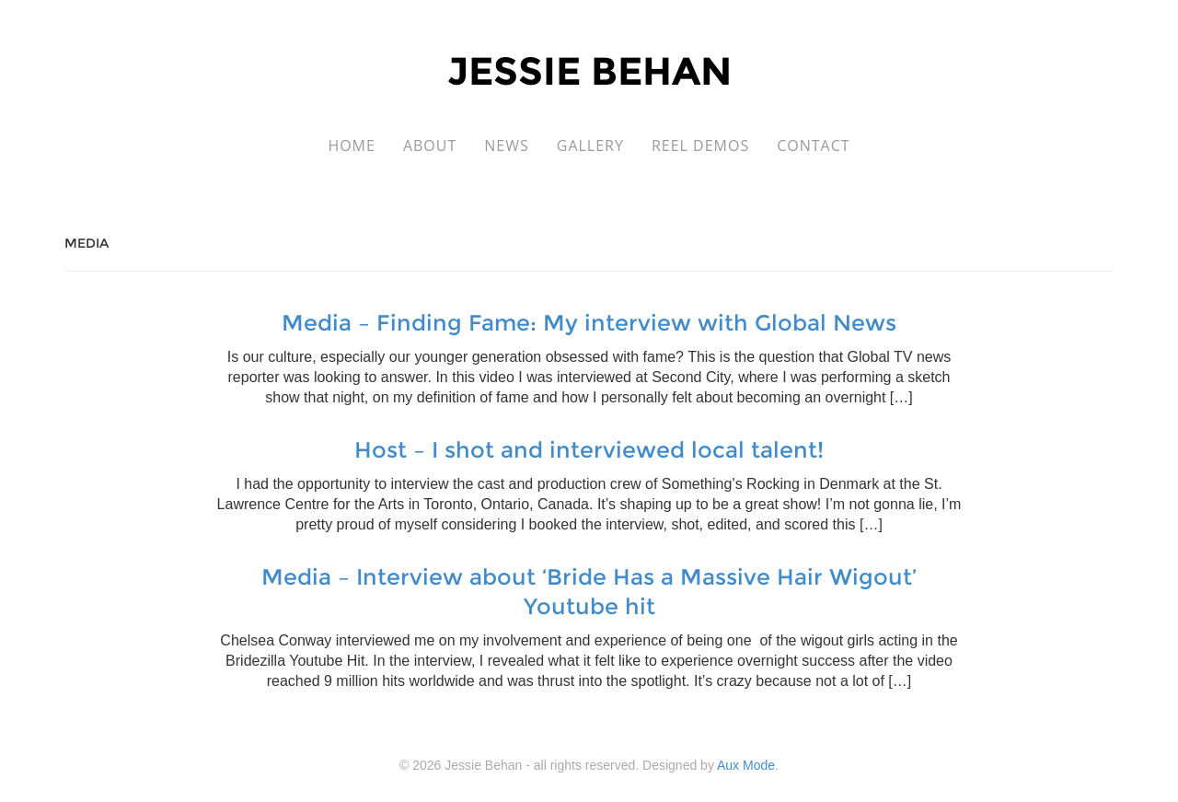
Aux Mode (746, 765)
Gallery (590, 145)
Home (351, 145)
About (429, 145)
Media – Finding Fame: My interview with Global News (589, 322)
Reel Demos (700, 145)
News (506, 145)
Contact (813, 145)
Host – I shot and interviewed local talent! (589, 449)
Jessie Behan (589, 71)
